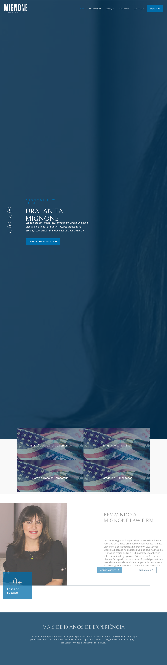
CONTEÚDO (139, 8)
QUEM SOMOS (95, 8)
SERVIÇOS (110, 8)
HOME (82, 8)
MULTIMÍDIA (124, 8)
